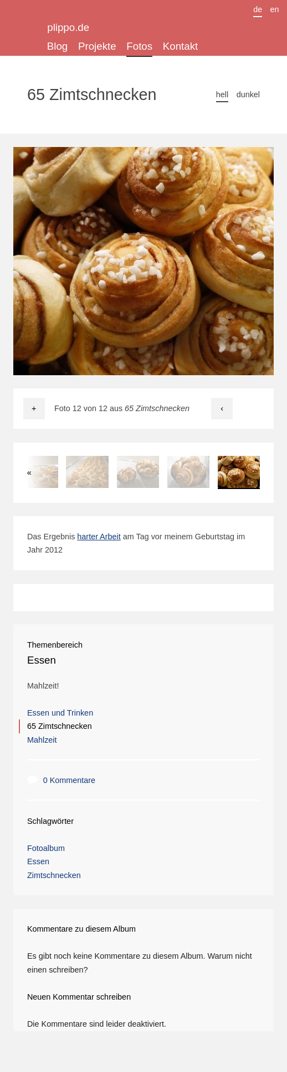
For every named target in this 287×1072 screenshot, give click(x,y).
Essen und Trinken (60, 712)
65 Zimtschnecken (59, 726)
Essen (41, 660)
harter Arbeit (98, 536)
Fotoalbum (46, 848)
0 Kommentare (69, 780)
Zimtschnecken (54, 875)
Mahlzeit (42, 739)
